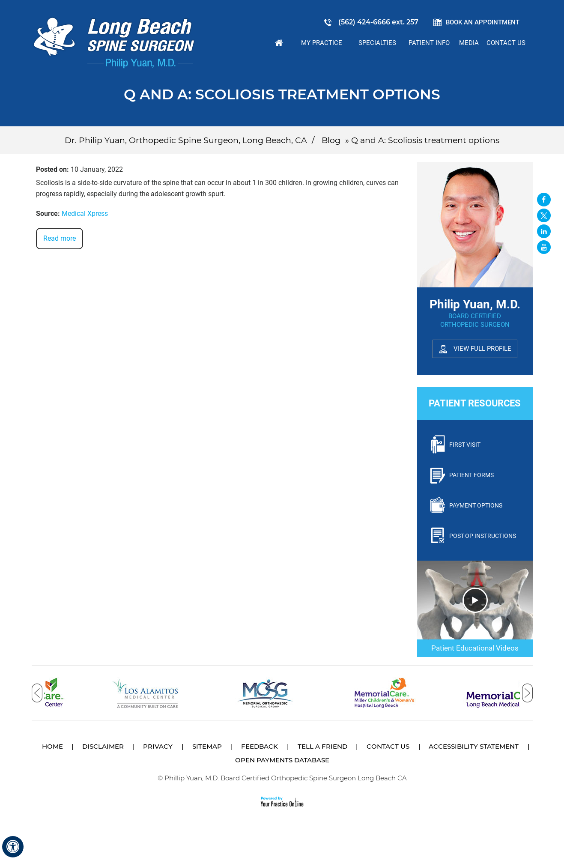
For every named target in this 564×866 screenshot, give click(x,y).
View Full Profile (482, 348)
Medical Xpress (85, 213)
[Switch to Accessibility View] (13, 846)
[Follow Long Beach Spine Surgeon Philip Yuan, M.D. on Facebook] (544, 199)
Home (278, 43)
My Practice (321, 43)
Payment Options (475, 505)
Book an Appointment (482, 22)
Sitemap (207, 746)
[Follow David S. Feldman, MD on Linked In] (544, 231)
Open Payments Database (282, 760)
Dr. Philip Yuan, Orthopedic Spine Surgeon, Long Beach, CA (186, 140)
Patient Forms (471, 475)
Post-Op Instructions (482, 535)
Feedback (259, 746)
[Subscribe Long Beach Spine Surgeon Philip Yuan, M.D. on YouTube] (544, 247)
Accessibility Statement (474, 746)
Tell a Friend (322, 746)
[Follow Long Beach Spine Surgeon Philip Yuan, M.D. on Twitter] (544, 215)
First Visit (464, 444)
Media (469, 43)
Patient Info (429, 43)
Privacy (158, 746)
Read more (59, 238)
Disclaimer (103, 746)
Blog (331, 140)
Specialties (377, 43)
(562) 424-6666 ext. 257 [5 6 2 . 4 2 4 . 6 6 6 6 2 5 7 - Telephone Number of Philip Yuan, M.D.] (378, 22)
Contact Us (505, 43)
